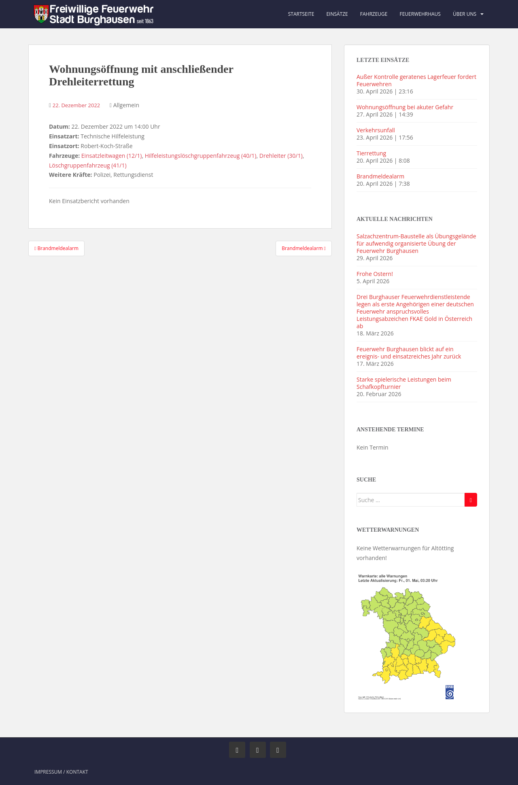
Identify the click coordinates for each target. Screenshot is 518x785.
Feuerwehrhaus (419, 14)
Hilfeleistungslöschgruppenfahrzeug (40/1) (201, 155)
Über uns (464, 14)
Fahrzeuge (374, 14)
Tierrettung (371, 153)
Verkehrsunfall (376, 130)
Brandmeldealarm (380, 176)
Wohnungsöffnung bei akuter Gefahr (405, 107)
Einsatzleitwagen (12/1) (111, 155)
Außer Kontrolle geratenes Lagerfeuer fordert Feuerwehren (416, 80)
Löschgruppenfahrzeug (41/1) (88, 165)
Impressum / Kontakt (61, 771)
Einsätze (337, 14)
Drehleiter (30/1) (281, 155)
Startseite (301, 14)
